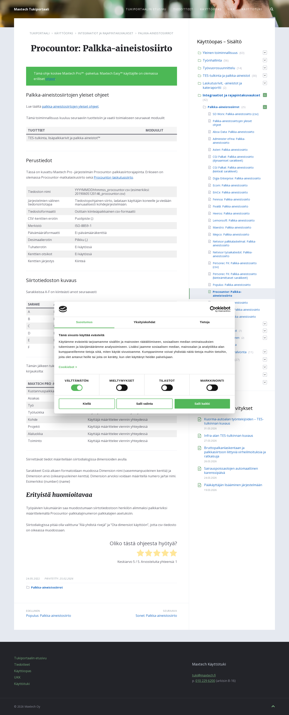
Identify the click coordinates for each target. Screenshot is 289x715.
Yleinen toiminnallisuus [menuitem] (220, 53)
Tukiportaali (40, 33)
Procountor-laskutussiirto (113, 177)
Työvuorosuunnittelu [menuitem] (219, 68)
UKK (17, 677)
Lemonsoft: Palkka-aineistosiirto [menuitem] (234, 220)
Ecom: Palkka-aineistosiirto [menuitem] (230, 185)
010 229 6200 (205, 681)
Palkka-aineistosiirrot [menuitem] (223, 107)
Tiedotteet (22, 664)
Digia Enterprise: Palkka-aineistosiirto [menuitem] (237, 178)
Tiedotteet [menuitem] (183, 9)
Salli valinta (144, 404)
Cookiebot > (68, 367)
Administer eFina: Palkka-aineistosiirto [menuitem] (229, 141)
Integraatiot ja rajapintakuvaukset (105, 33)
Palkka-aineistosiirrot (155, 33)
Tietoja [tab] (205, 322)
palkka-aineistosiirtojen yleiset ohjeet (70, 106)
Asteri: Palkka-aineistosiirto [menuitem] (230, 150)
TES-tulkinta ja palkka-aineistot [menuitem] (226, 75)
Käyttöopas (63, 33)
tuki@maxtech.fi (204, 675)
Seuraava (170, 611)
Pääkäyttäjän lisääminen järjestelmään (233, 485)
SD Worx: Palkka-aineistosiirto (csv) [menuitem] (235, 114)
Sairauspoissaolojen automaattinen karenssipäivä (231, 470)
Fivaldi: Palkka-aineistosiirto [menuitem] (230, 206)
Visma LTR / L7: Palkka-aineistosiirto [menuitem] (236, 309)
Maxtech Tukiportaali (31, 9)
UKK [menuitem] (231, 9)
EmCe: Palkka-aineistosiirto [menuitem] (230, 192)
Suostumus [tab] (84, 322)
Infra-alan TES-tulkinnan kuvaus (228, 435)
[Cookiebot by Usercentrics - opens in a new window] (212, 309)
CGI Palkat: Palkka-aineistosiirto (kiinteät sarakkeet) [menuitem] (233, 169)
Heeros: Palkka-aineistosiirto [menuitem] (231, 213)
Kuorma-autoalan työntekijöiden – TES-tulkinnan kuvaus (234, 421)
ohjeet (50, 79)
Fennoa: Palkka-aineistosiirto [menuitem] (231, 199)
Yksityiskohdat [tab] (144, 322)
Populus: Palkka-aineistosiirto (48, 615)
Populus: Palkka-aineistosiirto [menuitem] (232, 285)
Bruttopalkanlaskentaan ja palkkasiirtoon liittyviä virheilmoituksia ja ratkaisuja (235, 452)
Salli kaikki (202, 404)
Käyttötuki (22, 684)
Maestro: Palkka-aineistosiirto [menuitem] (232, 227)
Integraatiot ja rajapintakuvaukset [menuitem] (231, 95)
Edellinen (33, 611)
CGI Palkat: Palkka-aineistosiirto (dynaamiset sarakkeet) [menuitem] (233, 158)
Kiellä (87, 404)
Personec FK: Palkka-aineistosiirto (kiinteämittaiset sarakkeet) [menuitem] (235, 276)
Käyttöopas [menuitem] (211, 9)
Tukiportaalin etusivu (30, 658)
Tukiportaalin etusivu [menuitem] (146, 9)
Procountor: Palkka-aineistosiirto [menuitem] (227, 293)
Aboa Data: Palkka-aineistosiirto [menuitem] (233, 132)
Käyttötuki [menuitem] (252, 9)
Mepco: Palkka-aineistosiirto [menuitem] (231, 234)
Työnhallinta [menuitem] (212, 60)
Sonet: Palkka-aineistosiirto (156, 615)
